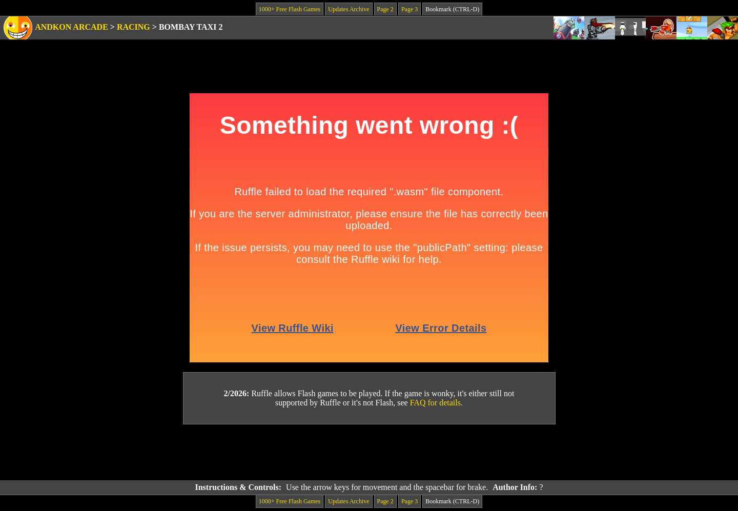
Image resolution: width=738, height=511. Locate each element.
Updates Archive (348, 9)
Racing (133, 27)
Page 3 (409, 9)
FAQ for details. (436, 402)
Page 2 (385, 9)
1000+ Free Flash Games (289, 9)
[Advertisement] (369, 453)
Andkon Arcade (71, 27)
